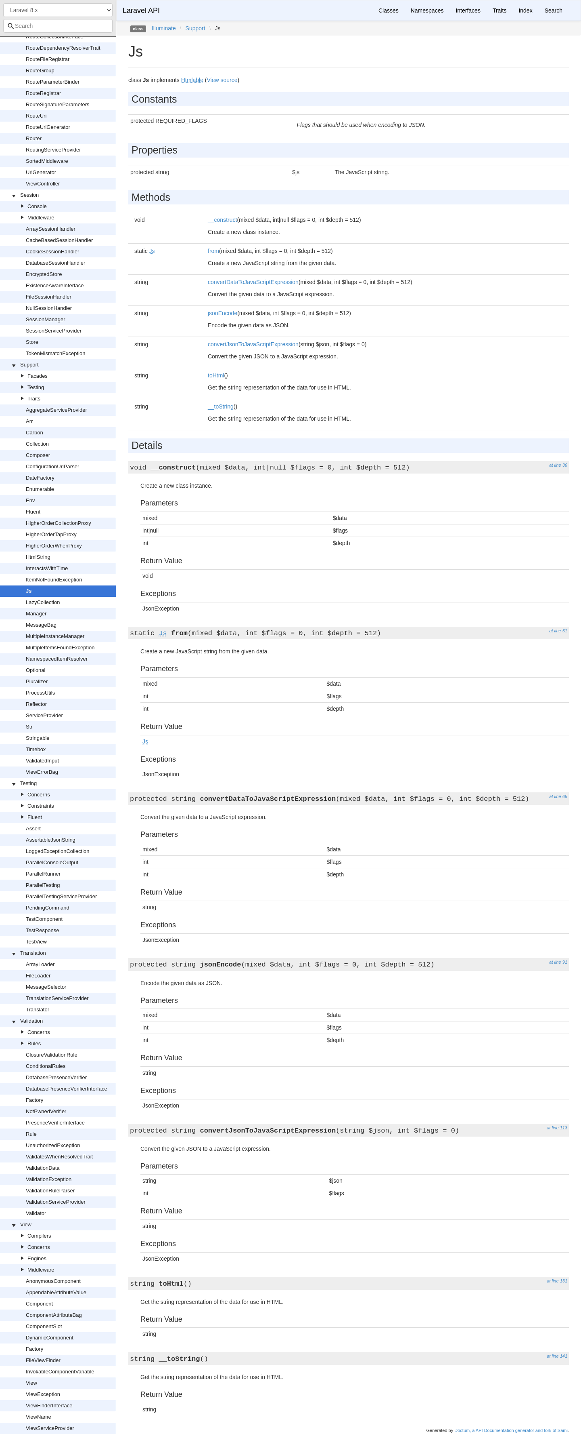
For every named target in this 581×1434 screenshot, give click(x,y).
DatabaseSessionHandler (55, 263)
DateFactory (40, 478)
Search (553, 10)
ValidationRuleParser (50, 1191)
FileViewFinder (43, 1360)
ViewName (38, 1417)
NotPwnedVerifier (46, 1111)
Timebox (36, 749)
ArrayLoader (40, 964)
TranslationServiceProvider (57, 998)
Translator (37, 1010)
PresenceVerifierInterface (55, 1123)
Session (29, 195)
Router (34, 138)
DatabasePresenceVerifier (56, 1077)
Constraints (40, 806)
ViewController (43, 184)
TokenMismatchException (55, 353)
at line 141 (557, 1356)
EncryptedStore (44, 274)
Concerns (38, 795)
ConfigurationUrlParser (52, 466)
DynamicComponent (49, 1338)
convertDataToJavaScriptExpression (253, 282)
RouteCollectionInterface (54, 37)
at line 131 (557, 1280)
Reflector (36, 704)
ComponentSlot (44, 1326)
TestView (36, 942)
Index (525, 10)
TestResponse (42, 930)
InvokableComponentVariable (60, 1372)
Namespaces (427, 10)
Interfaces (468, 10)
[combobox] (58, 26)
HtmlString (38, 557)
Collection (37, 444)
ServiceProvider (44, 715)
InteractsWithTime (47, 568)
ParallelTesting (43, 885)
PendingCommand (47, 908)
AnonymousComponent (53, 1281)
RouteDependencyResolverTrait (63, 48)
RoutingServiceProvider (53, 150)
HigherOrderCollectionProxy (58, 523)
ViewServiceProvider (50, 1428)
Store (32, 342)
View (25, 1224)
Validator (36, 1213)
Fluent (33, 512)
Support (29, 365)
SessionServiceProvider (54, 331)
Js (28, 591)
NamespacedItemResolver (57, 659)
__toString (221, 406)
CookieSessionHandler (52, 251)
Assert (33, 828)
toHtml (216, 375)
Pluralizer (37, 681)
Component (39, 1304)
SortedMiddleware (47, 161)
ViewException (43, 1394)
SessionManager (45, 319)
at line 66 (558, 796)
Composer (38, 455)
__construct (222, 220)
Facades (37, 376)
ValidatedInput (42, 761)
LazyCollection (43, 602)
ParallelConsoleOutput (52, 862)
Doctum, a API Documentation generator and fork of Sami (511, 1430)
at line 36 (558, 465)
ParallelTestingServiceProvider (61, 896)
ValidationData (43, 1168)
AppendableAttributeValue (56, 1292)
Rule (31, 1134)
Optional (35, 670)
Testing (35, 387)
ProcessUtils (40, 693)
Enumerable (40, 489)
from (213, 251)
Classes (388, 10)
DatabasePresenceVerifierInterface (66, 1089)
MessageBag (41, 625)
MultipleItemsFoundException (60, 647)
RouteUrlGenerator (48, 127)
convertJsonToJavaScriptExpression (253, 344)
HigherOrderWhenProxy (54, 546)
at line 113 (557, 1127)
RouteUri (36, 116)
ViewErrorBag (42, 772)
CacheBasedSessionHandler (59, 240)
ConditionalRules (45, 1066)
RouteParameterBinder (52, 82)
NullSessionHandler (49, 308)
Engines (36, 1258)
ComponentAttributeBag (54, 1315)
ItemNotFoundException (54, 580)
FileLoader (38, 976)
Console (37, 206)
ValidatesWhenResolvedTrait (59, 1157)
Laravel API (141, 10)
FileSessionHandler (48, 297)
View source (222, 80)
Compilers (39, 1236)
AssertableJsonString (50, 840)
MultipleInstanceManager (55, 636)
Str (29, 727)
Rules (34, 1043)
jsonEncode (222, 313)
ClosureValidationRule (51, 1055)
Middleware (40, 218)
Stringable (38, 738)
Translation (33, 953)
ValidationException (48, 1179)
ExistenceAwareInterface (55, 285)
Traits (33, 399)
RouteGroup (40, 70)
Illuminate (164, 28)
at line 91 (558, 962)
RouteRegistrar (43, 93)
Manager (36, 614)
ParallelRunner (43, 874)
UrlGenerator (41, 172)
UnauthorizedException (53, 1145)
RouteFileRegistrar (47, 59)
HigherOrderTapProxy (51, 534)
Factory (34, 1100)
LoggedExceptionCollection (58, 851)
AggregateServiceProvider (56, 410)
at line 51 (558, 630)
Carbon (34, 433)
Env (30, 500)
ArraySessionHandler (50, 229)
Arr (29, 421)
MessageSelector (46, 987)
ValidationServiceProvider (56, 1202)
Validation (31, 1021)
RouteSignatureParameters (58, 104)
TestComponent (44, 919)
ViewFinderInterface (49, 1405)
